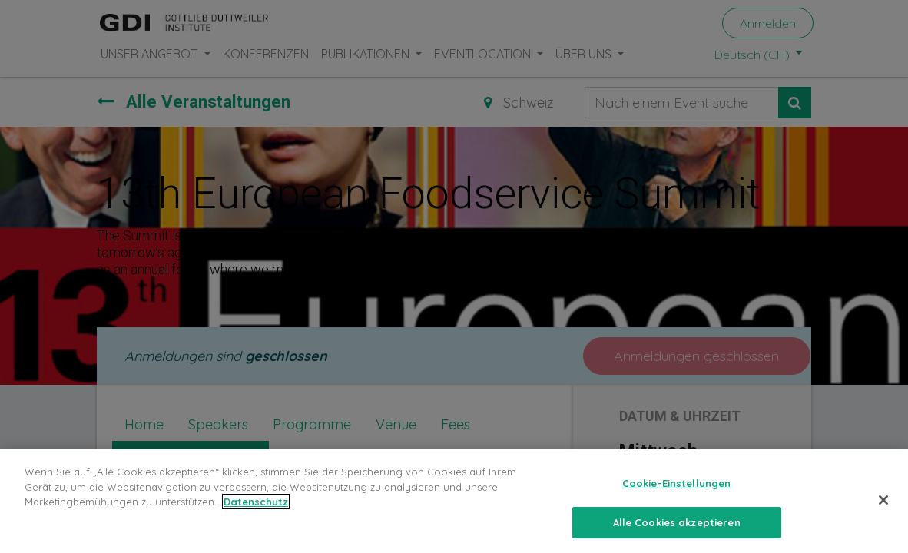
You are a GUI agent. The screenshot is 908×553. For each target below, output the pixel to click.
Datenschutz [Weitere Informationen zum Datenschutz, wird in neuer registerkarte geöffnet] (256, 519)
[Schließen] (883, 518)
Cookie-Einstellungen (676, 501)
